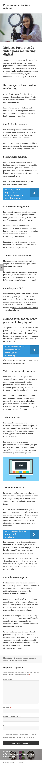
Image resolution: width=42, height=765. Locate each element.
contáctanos (17, 648)
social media (23, 660)
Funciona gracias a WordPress (13, 762)
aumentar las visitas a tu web (15, 594)
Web (4, 725)
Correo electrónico (12, 716)
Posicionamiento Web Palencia (16, 6)
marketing (15, 660)
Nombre (7, 707)
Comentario (8, 679)
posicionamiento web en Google (25, 307)
